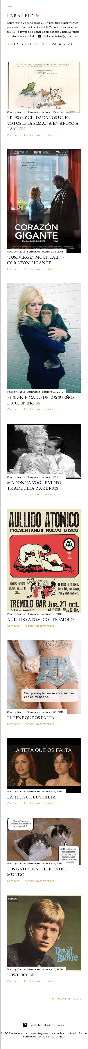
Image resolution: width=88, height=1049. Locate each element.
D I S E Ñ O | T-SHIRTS (47, 44)
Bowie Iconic (22, 975)
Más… (72, 44)
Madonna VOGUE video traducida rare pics (34, 485)
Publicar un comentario (39, 135)
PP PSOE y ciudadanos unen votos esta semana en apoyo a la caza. (43, 123)
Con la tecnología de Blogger (44, 1025)
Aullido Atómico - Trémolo (40, 619)
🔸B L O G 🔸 (17, 44)
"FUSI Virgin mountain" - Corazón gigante (35, 260)
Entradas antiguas (66, 998)
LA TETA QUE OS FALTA (31, 797)
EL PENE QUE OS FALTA (30, 717)
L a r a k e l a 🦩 (23, 15)
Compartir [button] (14, 135)
